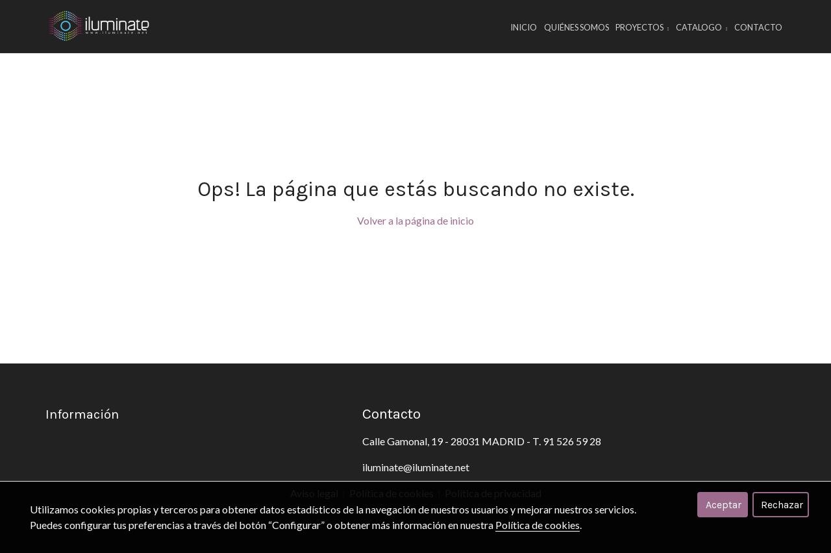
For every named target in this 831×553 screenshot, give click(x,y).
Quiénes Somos (576, 27)
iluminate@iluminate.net (415, 467)
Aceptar (723, 504)
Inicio (523, 27)
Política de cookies (537, 525)
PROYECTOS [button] (642, 27)
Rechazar (782, 504)
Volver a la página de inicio (415, 220)
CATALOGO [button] (702, 27)
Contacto (758, 27)
